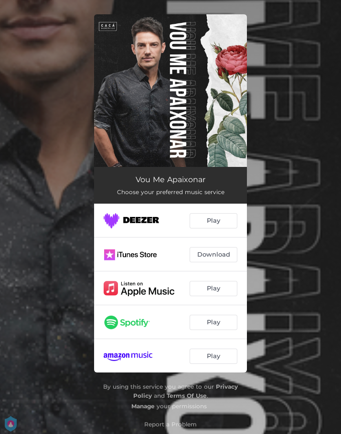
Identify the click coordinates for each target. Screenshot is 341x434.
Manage (143, 406)
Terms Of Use (187, 395)
